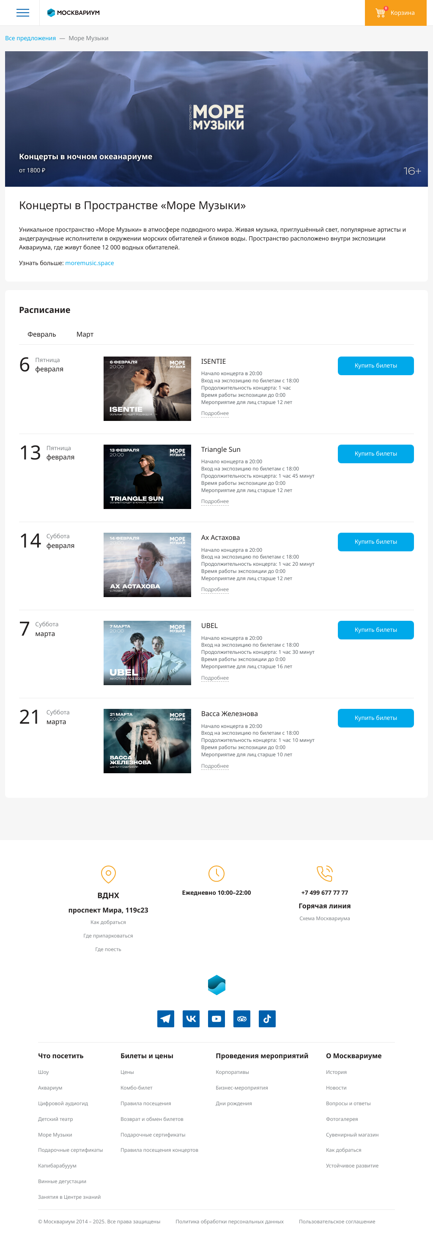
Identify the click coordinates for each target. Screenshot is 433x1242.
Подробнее (215, 413)
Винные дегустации (62, 1181)
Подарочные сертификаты (70, 1149)
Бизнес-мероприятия (242, 1087)
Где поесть (108, 949)
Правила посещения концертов (159, 1149)
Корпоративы (232, 1072)
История (336, 1072)
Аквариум (50, 1087)
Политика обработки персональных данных (229, 1221)
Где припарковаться (108, 935)
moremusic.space (89, 263)
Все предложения (30, 38)
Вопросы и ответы (348, 1103)
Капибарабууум (57, 1165)
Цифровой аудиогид (63, 1103)
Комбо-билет (137, 1087)
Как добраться (108, 922)
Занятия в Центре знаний (69, 1197)
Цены (127, 1072)
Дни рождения (234, 1103)
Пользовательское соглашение (337, 1221)
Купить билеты (376, 366)
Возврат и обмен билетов (152, 1119)
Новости (336, 1087)
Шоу (43, 1072)
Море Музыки (55, 1134)
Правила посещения (146, 1103)
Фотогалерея (342, 1119)
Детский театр (55, 1119)
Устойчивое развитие (352, 1165)
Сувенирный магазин (352, 1134)
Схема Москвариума (324, 918)
